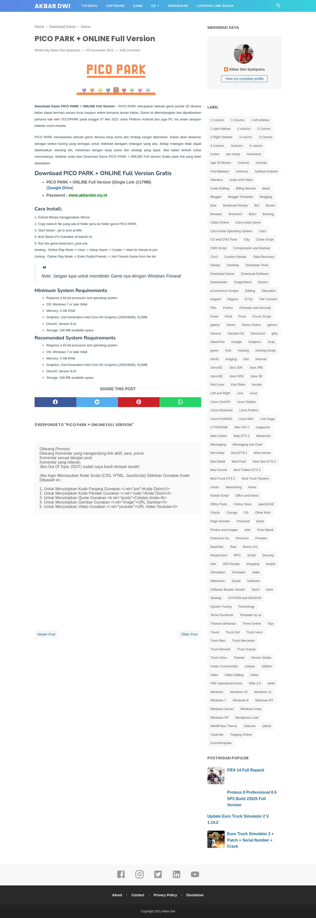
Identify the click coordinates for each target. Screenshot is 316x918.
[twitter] (97, 402)
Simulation (217, 572)
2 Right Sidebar (221, 137)
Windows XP (219, 717)
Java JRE (256, 367)
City (246, 239)
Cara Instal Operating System (231, 231)
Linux (253, 393)
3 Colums (265, 137)
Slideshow (217, 581)
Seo (213, 564)
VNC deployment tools (226, 683)
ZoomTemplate (221, 743)
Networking (234, 487)
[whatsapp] (180, 402)
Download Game (222, 274)
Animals (261, 163)
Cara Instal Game (248, 222)
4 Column (217, 146)
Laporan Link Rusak (215, 6)
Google (236, 342)
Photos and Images (224, 530)
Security (268, 555)
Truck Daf (233, 632)
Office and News (247, 495)
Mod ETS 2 (239, 453)
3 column (245, 137)
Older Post (189, 634)
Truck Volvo (218, 657)
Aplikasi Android (266, 171)
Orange (231, 512)
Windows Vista (250, 709)
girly (275, 333)
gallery (215, 325)
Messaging (218, 444)
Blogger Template (240, 197)
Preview (261, 538)
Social (236, 581)
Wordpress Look (246, 717)
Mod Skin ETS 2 (264, 461)
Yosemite (216, 734)
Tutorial (89, 6)
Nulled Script (219, 495)
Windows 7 (218, 700)
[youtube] (195, 877)
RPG (237, 555)
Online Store (242, 504)
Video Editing (234, 675)
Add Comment (130, 50)
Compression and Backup (251, 248)
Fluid (228, 316)
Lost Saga (267, 419)
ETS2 (249, 299)
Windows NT (264, 700)
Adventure (254, 154)
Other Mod (262, 512)
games (272, 325)
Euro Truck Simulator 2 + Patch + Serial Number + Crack (250, 840)
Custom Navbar (235, 257)
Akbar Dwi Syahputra (65, 50)
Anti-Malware (219, 171)
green (214, 350)
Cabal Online (219, 222)
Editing (250, 291)
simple (271, 564)
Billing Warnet (246, 188)
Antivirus (242, 171)
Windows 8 (241, 700)
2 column (243, 129)
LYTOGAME (219, 427)
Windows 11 (263, 692)
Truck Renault (220, 649)
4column (237, 146)
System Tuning (221, 606)
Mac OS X (242, 427)
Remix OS (250, 547)
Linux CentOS (220, 402)
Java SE (256, 376)
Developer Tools (256, 265)
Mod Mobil (217, 461)
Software (115, 6)
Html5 (214, 359)
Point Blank (265, 530)
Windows (216, 692)
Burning (268, 214)
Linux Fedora (248, 410)
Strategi (215, 598)
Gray (271, 342)
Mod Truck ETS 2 (222, 478)
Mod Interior (262, 453)
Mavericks (263, 436)
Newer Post (46, 634)
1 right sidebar (220, 129)
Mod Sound (218, 470)
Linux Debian (246, 402)
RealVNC (217, 547)
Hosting (243, 350)
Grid (228, 350)
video (214, 675)
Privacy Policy (165, 895)
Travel (214, 632)
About (117, 895)
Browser (216, 214)
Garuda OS (236, 333)
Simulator (239, 572)
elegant (215, 299)
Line (240, 393)
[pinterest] (139, 402)
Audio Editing (219, 188)
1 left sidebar (260, 120)
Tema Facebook (221, 615)
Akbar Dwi (52, 6)
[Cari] (278, 7)
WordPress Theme (223, 726)
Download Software (255, 274)
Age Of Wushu (220, 163)
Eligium (233, 299)
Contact (137, 895)
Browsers (235, 214)
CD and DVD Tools (223, 239)
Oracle (215, 512)
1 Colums (237, 120)
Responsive (218, 555)
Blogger (215, 197)
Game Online (251, 325)
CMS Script (218, 248)
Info (246, 359)
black (266, 188)
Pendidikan (178, 6)
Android (243, 163)
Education (269, 291)
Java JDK (236, 367)
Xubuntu (250, 726)
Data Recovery (264, 257)
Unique (250, 666)
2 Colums (264, 129)
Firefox (228, 308)
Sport (255, 589)
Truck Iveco (254, 632)
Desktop (233, 265)
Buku (252, 214)
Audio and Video (241, 180)
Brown (270, 205)
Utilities (266, 666)
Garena (215, 333)
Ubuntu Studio (261, 657)
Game (138, 6)
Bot (256, 205)
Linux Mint (246, 419)
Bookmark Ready (235, 205)
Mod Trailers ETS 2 (247, 470)
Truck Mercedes (243, 640)
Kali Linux (217, 384)
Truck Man (217, 640)
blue (213, 205)
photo (260, 521)
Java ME (216, 376)
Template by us (250, 615)
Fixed (214, 316)
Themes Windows (223, 623)
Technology (246, 606)
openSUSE (266, 504)
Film (213, 308)
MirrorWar (217, 453)
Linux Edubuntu (221, 410)
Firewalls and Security (255, 308)
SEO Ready (231, 564)
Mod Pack (239, 461)
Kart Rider (238, 384)
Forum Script (262, 316)
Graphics (254, 342)
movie (214, 487)
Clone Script (265, 239)
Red (233, 547)
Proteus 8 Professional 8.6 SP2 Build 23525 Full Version (251, 798)
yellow (266, 726)
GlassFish (217, 342)
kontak (256, 384)
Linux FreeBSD (221, 419)
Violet (254, 675)
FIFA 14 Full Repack (245, 770)
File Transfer (268, 299)
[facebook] (55, 402)
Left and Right (220, 393)
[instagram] (139, 877)
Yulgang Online (241, 734)
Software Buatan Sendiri (227, 589)
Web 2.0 (255, 683)
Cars (262, 231)
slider (256, 572)
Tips (271, 623)
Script (251, 555)
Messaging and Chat (247, 444)
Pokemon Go (219, 538)
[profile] (244, 63)
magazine (263, 427)
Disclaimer (195, 895)
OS (153, 6)
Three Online (251, 623)
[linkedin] (176, 877)
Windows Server (222, 709)
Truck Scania (246, 649)
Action (214, 154)
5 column (256, 146)
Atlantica (216, 180)
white (271, 683)
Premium (242, 538)
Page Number (220, 521)
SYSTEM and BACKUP (245, 598)
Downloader (218, 282)
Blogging (266, 197)
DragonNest (242, 282)
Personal (243, 521)
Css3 (214, 257)
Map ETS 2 (242, 436)
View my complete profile (244, 79)
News (252, 487)
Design (215, 265)
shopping (252, 564)
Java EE (216, 367)
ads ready (233, 154)
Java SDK (237, 376)
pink (248, 530)
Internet (261, 359)
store (269, 589)
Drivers (263, 282)
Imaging (231, 359)
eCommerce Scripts (224, 291)
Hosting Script (266, 350)
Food (242, 316)
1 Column (217, 120)
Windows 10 (239, 692)
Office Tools (218, 504)
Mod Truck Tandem (255, 478)
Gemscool (258, 333)
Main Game (218, 436)
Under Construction (224, 666)
